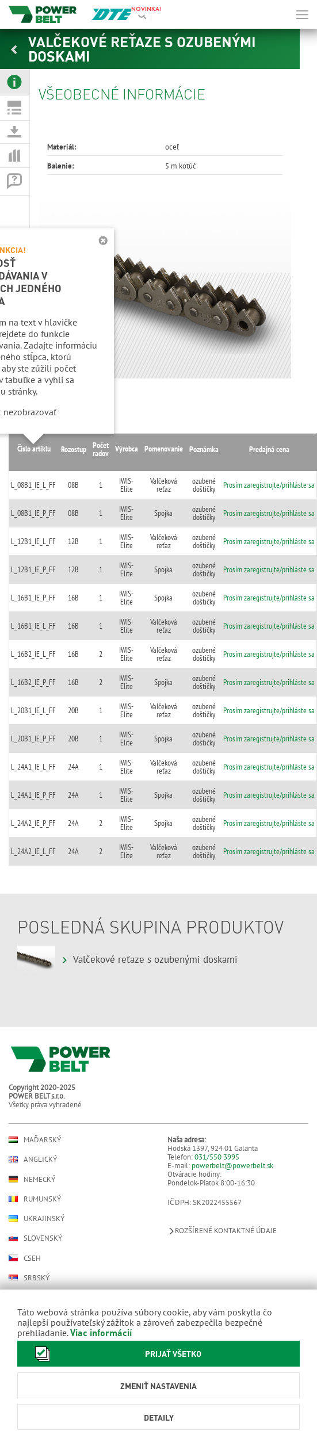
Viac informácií (101, 1332)
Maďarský (35, 1139)
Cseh (25, 1257)
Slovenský (35, 1238)
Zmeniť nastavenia (158, 1385)
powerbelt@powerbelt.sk (232, 1165)
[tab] (14, 82)
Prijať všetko (115, 1354)
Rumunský (35, 1199)
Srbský (29, 1277)
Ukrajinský (36, 1218)
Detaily (159, 1417)
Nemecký (32, 1179)
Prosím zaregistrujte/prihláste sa (269, 485)
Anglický (33, 1159)
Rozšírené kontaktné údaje (222, 1230)
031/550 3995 (216, 1157)
